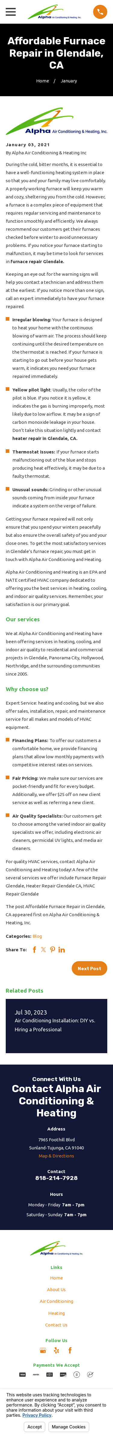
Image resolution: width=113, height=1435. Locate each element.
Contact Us (56, 1324)
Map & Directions (56, 1155)
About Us (56, 1289)
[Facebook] (70, 1350)
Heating (56, 1313)
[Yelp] (56, 1350)
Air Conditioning (56, 1301)
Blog (37, 936)
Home (56, 1277)
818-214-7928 (56, 1178)
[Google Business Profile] (43, 1350)
